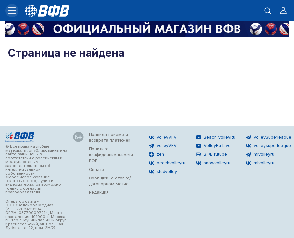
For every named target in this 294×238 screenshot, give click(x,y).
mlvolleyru (260, 154)
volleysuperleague (268, 145)
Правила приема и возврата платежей (109, 137)
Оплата (96, 169)
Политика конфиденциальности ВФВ (111, 154)
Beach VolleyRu (215, 137)
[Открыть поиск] (267, 10)
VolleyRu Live (213, 145)
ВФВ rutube (211, 154)
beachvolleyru (167, 163)
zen (156, 154)
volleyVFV (163, 137)
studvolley (163, 171)
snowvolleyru (213, 163)
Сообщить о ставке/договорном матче (110, 181)
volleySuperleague (268, 137)
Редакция (99, 192)
